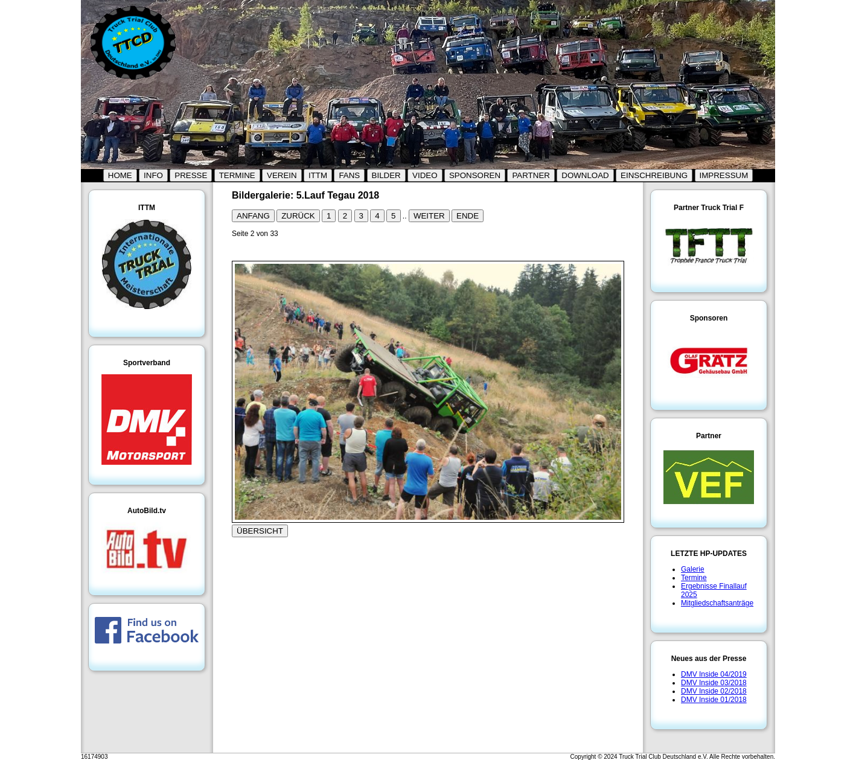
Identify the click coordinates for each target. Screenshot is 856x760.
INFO (153, 175)
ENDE (467, 215)
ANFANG (253, 215)
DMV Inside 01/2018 (714, 699)
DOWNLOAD (585, 175)
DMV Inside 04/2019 (714, 674)
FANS (349, 175)
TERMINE (237, 175)
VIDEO (424, 175)
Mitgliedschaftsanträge (717, 603)
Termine (694, 577)
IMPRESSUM (724, 175)
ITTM (317, 175)
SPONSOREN (474, 175)
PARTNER (530, 175)
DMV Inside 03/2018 (714, 683)
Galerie (692, 569)
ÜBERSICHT (260, 530)
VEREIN (282, 175)
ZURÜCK (298, 215)
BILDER (386, 175)
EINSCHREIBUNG (654, 175)
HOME (120, 175)
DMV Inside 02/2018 (714, 691)
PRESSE (190, 175)
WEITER (429, 215)
